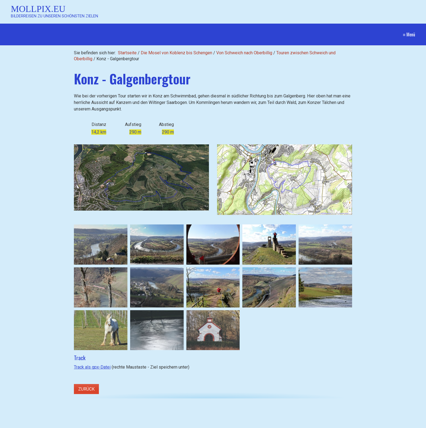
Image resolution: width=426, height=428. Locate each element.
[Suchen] (145, 424)
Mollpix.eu (38, 9)
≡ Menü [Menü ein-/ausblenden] (409, 34)
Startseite (127, 52)
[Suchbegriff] (79, 424)
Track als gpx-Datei (92, 367)
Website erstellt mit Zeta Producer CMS (377, 424)
